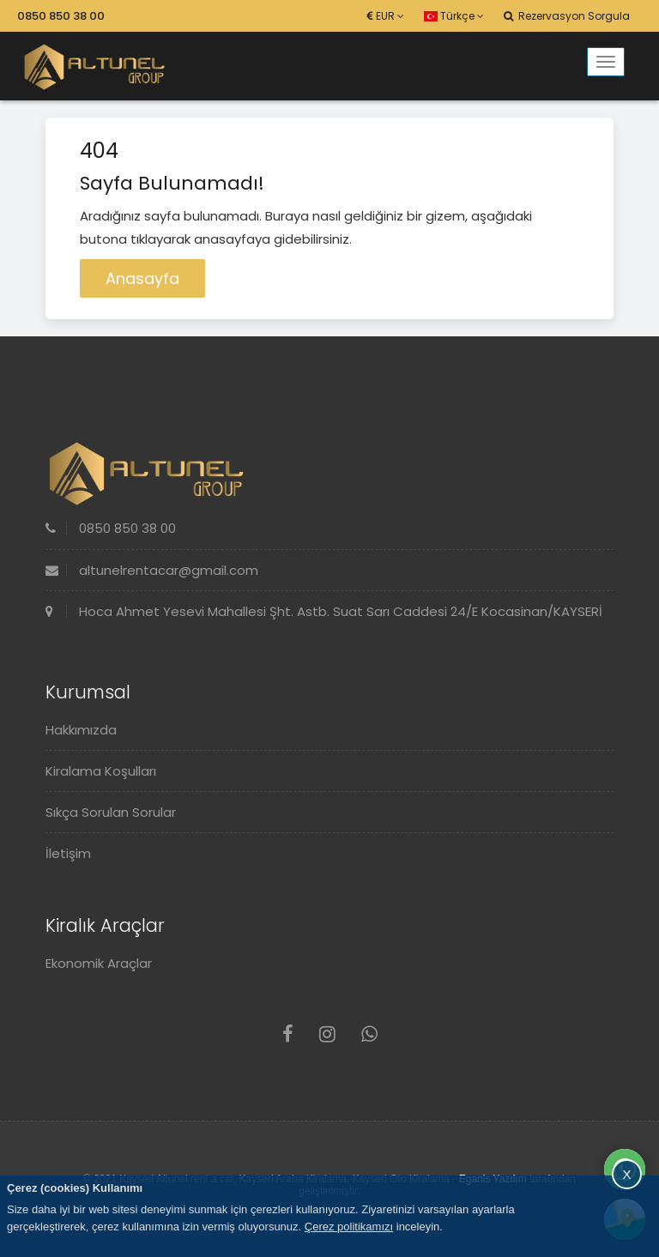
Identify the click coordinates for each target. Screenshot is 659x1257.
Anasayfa (142, 278)
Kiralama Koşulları (100, 771)
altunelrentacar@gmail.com (151, 570)
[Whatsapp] (369, 1034)
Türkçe (454, 16)
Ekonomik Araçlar (98, 963)
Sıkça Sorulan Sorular (110, 812)
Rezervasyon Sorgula (567, 16)
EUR (385, 16)
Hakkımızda (81, 730)
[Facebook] (287, 1034)
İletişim (68, 853)
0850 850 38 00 (61, 16)
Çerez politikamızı (349, 1226)
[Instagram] (327, 1034)
